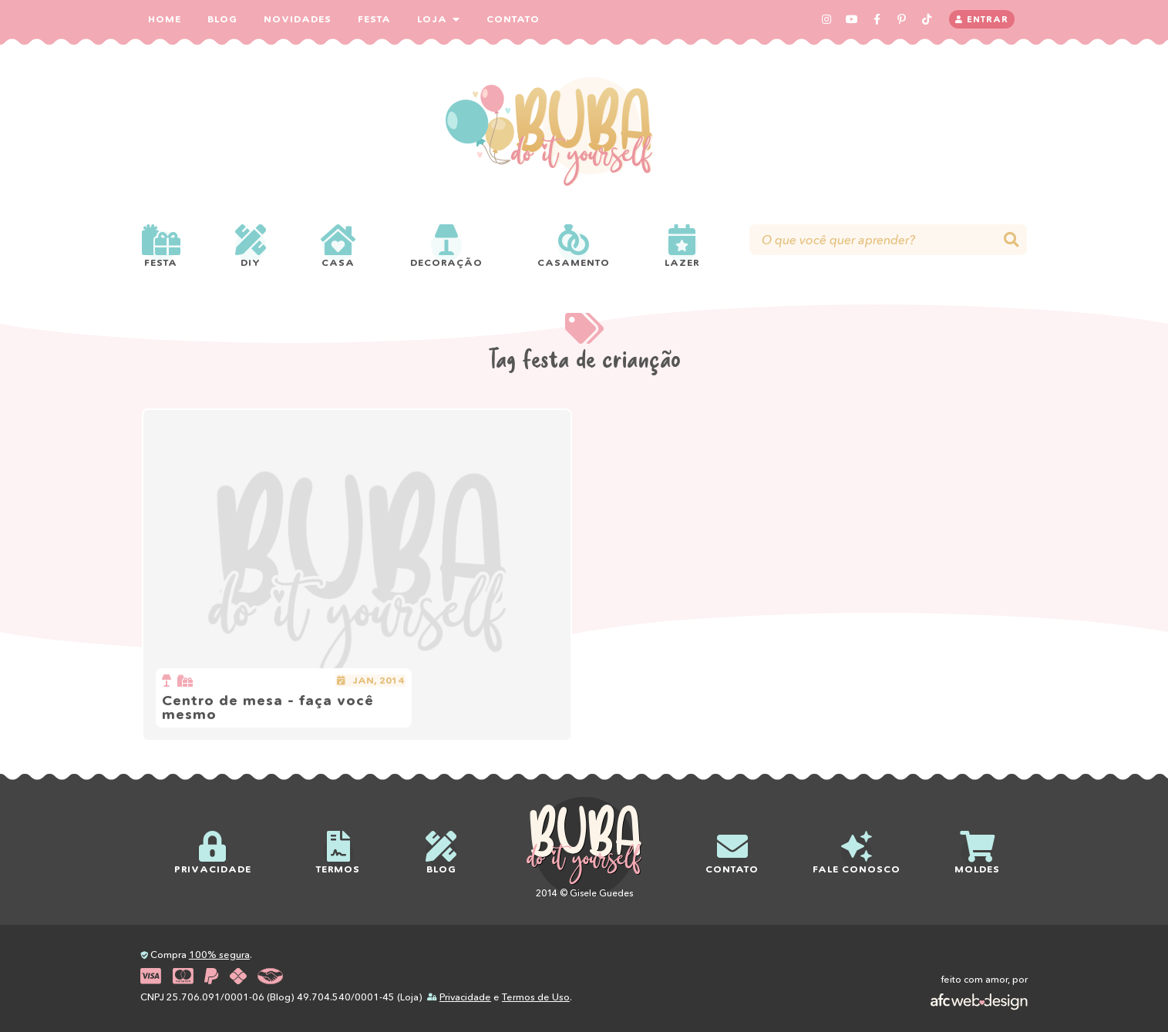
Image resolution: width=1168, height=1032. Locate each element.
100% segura (219, 954)
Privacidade (465, 997)
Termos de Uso (536, 997)
